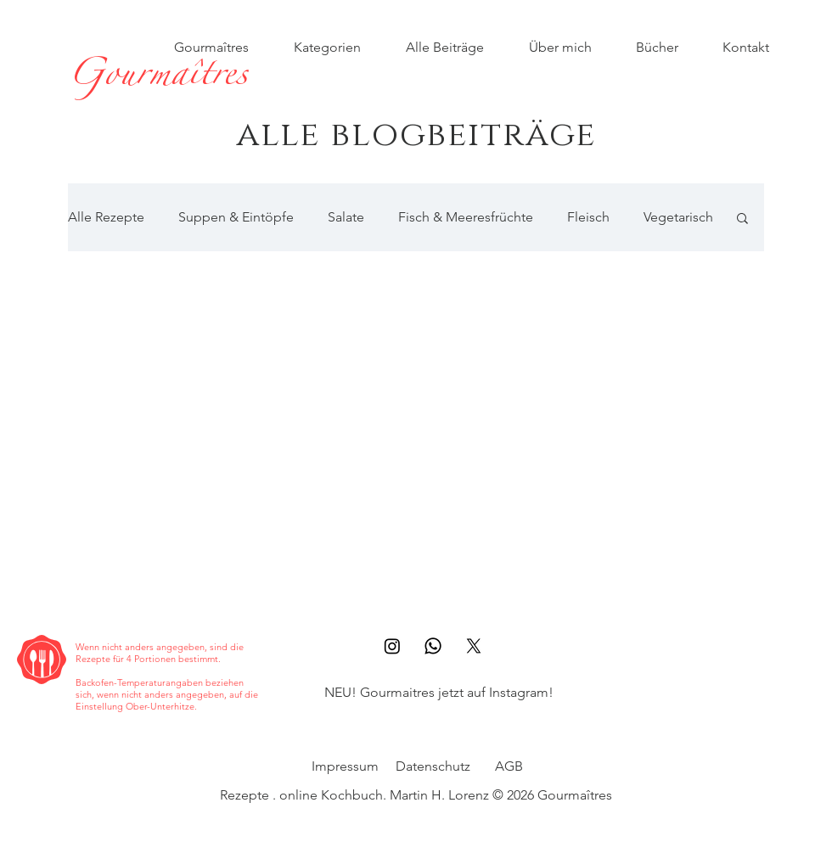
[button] (742, 219)
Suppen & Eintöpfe (236, 217)
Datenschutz (433, 766)
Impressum (345, 766)
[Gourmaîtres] (157, 79)
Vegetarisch (678, 217)
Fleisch (588, 217)
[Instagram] (392, 646)
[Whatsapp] (433, 646)
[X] (474, 646)
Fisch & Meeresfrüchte (465, 217)
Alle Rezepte (106, 217)
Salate (346, 217)
